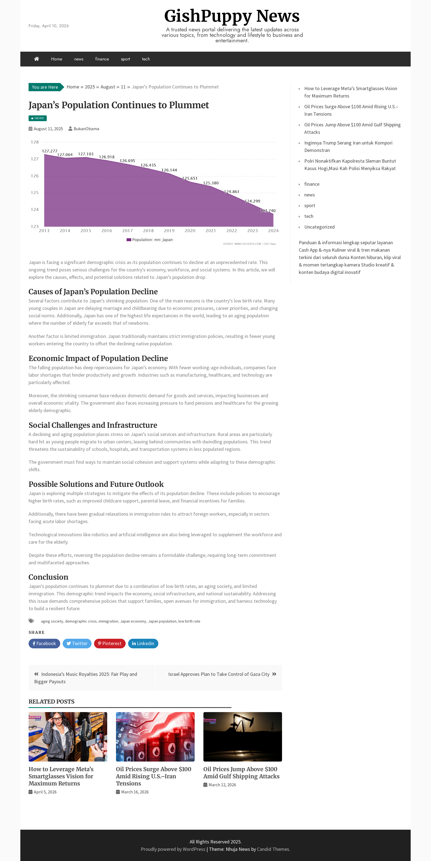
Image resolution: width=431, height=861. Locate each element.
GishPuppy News (232, 16)
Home (56, 59)
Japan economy (133, 621)
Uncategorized (319, 227)
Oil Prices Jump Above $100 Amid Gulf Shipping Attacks (241, 773)
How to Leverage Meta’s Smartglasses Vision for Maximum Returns (61, 776)
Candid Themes (273, 849)
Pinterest (109, 643)
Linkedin (143, 643)
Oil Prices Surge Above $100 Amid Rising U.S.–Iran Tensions (153, 776)
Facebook (44, 643)
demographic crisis (81, 621)
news (78, 59)
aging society (52, 621)
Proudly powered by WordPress (173, 849)
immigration (108, 621)
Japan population (162, 621)
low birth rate (189, 621)
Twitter (77, 643)
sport (125, 59)
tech (146, 59)
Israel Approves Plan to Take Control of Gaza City (218, 674)
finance (102, 59)
